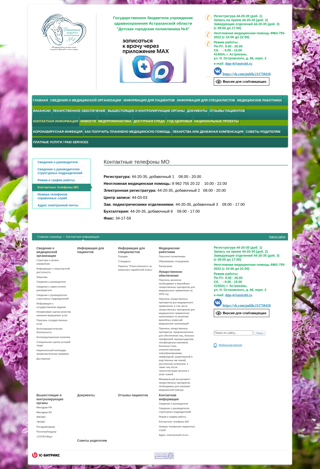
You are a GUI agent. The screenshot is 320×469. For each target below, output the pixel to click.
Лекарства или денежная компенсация (208, 131)
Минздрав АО (44, 412)
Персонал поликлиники (172, 256)
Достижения (43, 358)
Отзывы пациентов (227, 111)
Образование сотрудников (174, 261)
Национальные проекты (216, 121)
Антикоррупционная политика (53, 337)
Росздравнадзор (45, 426)
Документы (197, 111)
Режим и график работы (172, 416)
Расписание (165, 266)
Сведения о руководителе (51, 281)
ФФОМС (41, 417)
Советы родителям (263, 131)
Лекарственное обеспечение (79, 111)
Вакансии (42, 111)
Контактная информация (55, 121)
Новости (88, 121)
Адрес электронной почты (173, 435)
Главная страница (49, 236)
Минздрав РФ (44, 407)
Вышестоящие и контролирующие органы (146, 111)
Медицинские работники (259, 100)
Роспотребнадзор (46, 431)
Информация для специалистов (206, 100)
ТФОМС (40, 422)
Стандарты (124, 261)
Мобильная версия (230, 345)
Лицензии (41, 277)
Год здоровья (179, 121)
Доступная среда (149, 121)
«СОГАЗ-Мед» (44, 436)
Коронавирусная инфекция (57, 131)
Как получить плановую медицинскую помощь (127, 131)
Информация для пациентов (149, 100)
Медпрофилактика (114, 121)
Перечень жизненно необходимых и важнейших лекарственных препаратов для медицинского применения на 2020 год (177, 287)
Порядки (123, 256)
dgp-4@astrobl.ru (238, 63)
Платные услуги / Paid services (60, 142)
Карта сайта (277, 236)
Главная (40, 100)
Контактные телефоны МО (174, 421)
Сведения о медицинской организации (85, 100)
